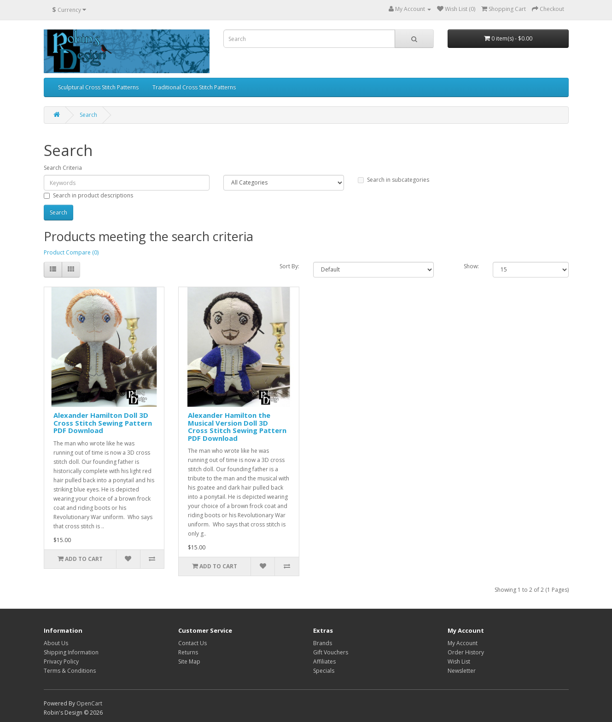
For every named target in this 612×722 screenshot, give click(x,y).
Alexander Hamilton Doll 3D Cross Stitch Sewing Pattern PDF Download (102, 422)
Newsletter (462, 671)
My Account (463, 643)
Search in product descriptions (88, 195)
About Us (56, 643)
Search (88, 115)
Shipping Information (71, 652)
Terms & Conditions (70, 671)
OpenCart (89, 703)
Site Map (189, 661)
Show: (471, 266)
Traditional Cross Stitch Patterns (194, 87)
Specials (323, 671)
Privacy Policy (61, 661)
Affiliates (324, 661)
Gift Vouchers (330, 652)
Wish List (459, 661)
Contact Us (192, 643)
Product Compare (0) (71, 252)
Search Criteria (63, 168)
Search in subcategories (393, 180)
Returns (188, 652)
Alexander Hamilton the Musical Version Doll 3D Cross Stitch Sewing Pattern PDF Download (237, 426)
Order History (466, 652)
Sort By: (289, 266)
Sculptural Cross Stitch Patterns (98, 87)
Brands (322, 643)
